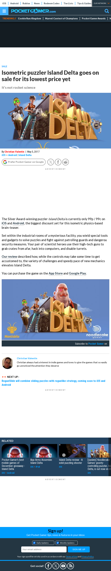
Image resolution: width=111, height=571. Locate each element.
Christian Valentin (14, 151)
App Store (56, 273)
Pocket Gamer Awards (94, 18)
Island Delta (25, 155)
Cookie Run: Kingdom (29, 18)
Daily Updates (43, 543)
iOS (4, 3)
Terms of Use (71, 556)
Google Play (77, 273)
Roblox (26, 3)
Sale (4, 66)
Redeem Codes (51, 3)
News (37, 3)
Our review (9, 256)
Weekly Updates (67, 543)
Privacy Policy (87, 556)
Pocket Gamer (96, 343)
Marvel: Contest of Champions (61, 18)
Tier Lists (68, 3)
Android (14, 3)
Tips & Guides (84, 3)
